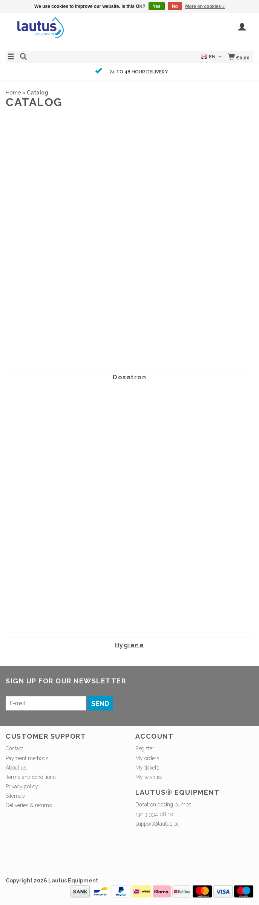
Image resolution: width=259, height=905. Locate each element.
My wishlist (148, 777)
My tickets (147, 768)
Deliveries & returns (29, 805)
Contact (14, 748)
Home (13, 93)
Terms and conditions (30, 777)
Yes (157, 6)
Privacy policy (22, 786)
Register (144, 748)
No (175, 6)
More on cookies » (205, 6)
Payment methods (27, 758)
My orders (147, 758)
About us (16, 768)
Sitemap (15, 796)
